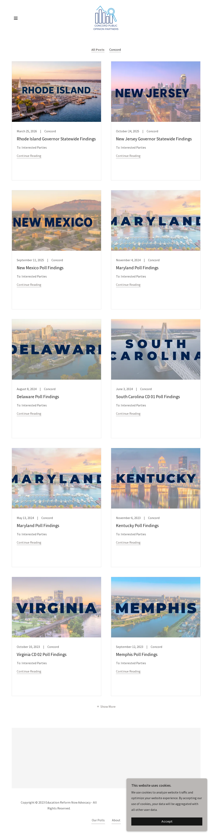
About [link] (116, 820)
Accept (166, 822)
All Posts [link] (97, 50)
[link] (106, 18)
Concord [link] (115, 50)
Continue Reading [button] (29, 156)
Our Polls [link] (98, 820)
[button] (16, 18)
